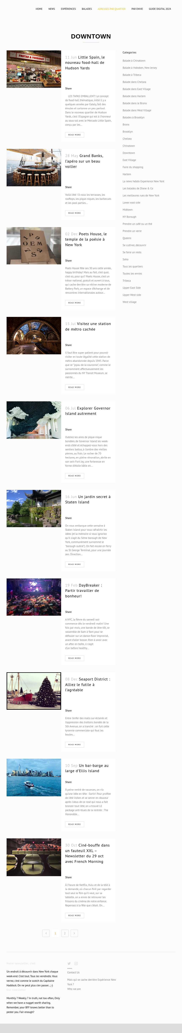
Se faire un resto (132, 252)
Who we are (74, 989)
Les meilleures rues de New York (141, 195)
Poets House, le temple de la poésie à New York (86, 239)
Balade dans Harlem (134, 96)
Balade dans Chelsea (134, 82)
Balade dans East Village (137, 89)
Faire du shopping (133, 167)
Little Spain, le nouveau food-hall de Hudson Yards (85, 62)
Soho (125, 259)
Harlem (127, 174)
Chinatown (129, 145)
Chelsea (127, 138)
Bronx (126, 124)
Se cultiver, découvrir (134, 245)
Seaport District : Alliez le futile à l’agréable (87, 684)
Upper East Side (132, 287)
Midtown (128, 209)
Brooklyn (128, 131)
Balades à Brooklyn (133, 117)
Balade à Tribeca (132, 74)
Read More (74, 135)
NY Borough (129, 216)
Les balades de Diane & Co (138, 188)
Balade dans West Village (137, 110)
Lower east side (131, 202)
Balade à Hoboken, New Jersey (140, 67)
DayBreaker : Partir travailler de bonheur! (83, 590)
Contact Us (73, 972)
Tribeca (127, 280)
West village (129, 302)
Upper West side (132, 294)
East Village (129, 160)
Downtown (129, 153)
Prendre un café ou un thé (137, 224)
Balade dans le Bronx (135, 103)
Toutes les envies (132, 273)
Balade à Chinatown (134, 60)
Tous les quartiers (133, 266)
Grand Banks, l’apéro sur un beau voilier (84, 161)
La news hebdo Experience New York (143, 181)
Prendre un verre (132, 231)
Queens (127, 238)
